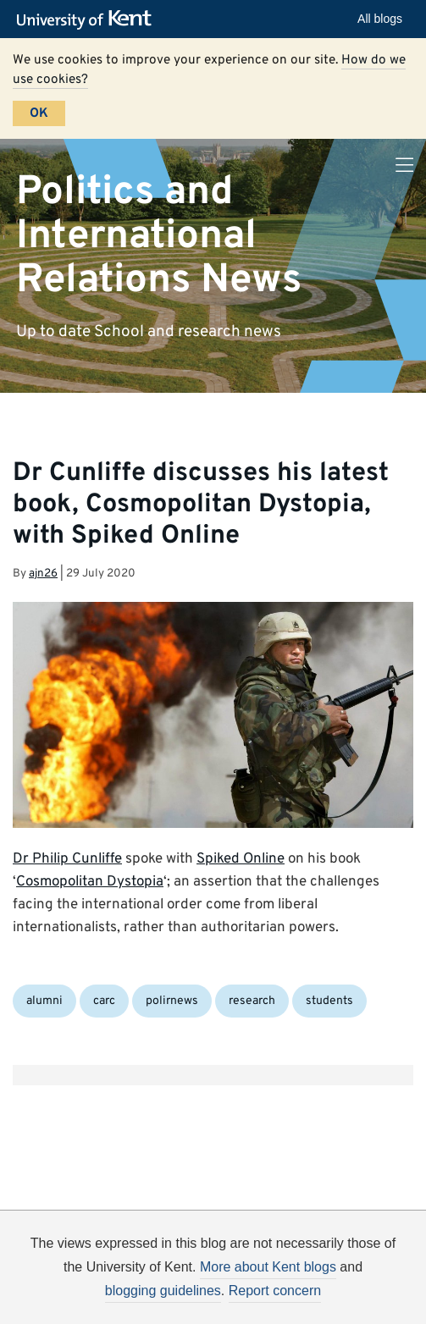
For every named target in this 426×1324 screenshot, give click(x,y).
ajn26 (43, 573)
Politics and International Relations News (159, 236)
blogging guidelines (163, 1290)
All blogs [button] (379, 18)
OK (39, 113)
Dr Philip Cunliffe (67, 859)
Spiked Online (240, 859)
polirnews (172, 1001)
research (252, 1001)
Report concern (275, 1290)
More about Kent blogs (268, 1267)
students (329, 1001)
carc (104, 1001)
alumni (44, 1001)
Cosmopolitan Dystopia (89, 882)
